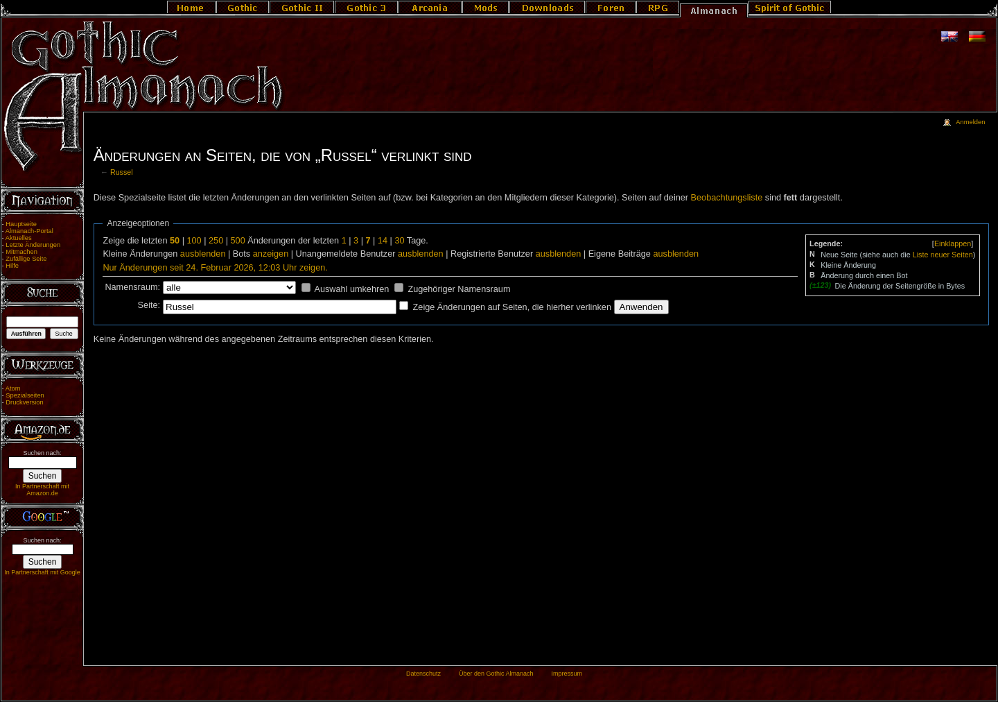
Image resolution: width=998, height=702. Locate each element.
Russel (121, 172)
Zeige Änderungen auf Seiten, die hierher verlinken (512, 307)
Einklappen (952, 243)
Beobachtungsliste (727, 198)
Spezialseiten (25, 395)
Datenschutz (423, 673)
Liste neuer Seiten (943, 254)
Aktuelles (19, 237)
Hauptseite (21, 224)
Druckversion (24, 402)
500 (238, 241)
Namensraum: (132, 287)
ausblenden (203, 254)
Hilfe (12, 265)
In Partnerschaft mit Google (42, 572)
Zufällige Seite (26, 258)
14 (382, 241)
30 (399, 241)
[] (952, 243)
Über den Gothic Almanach (496, 673)
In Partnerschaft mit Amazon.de (42, 490)
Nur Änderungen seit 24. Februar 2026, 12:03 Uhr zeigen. (215, 268)
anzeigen (271, 254)
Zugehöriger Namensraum (459, 289)
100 (193, 241)
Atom (13, 388)
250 (216, 241)
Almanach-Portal (29, 231)
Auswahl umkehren (351, 289)
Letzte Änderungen (33, 244)
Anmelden (970, 122)
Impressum (566, 673)
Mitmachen (21, 251)
